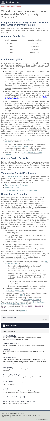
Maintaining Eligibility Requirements (14, 375)
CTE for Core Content (9, 335)
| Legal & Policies (15, 416)
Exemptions (6, 350)
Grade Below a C (8, 367)
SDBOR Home (6, 416)
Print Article (10, 325)
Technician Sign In (43, 419)
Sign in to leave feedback (9, 317)
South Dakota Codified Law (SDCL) (14, 397)
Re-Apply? (6, 389)
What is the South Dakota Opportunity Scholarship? (19, 401)
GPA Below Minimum (9, 357)
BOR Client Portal (12, 2)
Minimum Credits (8, 381)
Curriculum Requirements (11, 343)
